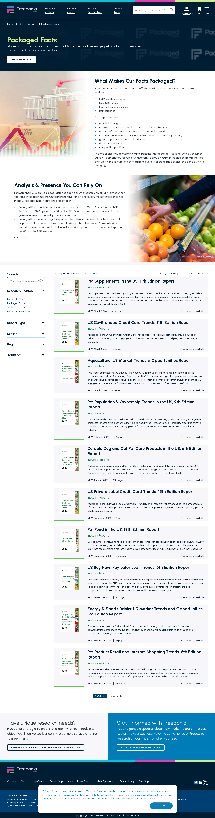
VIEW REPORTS (21, 59)
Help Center (38, 781)
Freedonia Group (16, 299)
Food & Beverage (109, 102)
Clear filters (93, 273)
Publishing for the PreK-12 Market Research (27, 801)
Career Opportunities (61, 781)
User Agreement (106, 781)
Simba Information (17, 307)
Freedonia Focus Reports (20, 311)
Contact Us (21, 237)
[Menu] (205, 10)
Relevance (203, 273)
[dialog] (107, 799)
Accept (161, 805)
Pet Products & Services (113, 98)
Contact (11, 781)
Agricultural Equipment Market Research (26, 805)
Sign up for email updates (141, 747)
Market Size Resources (17, 798)
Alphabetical (190, 273)
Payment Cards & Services (114, 106)
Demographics (108, 110)
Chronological (175, 273)
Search (12, 274)
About (24, 781)
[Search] (167, 10)
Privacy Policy (127, 781)
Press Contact (84, 781)
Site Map (144, 781)
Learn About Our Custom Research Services (45, 747)
